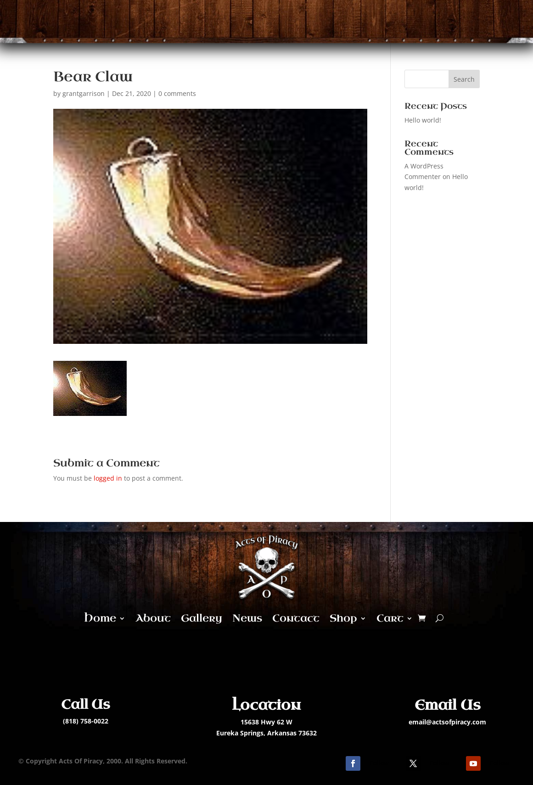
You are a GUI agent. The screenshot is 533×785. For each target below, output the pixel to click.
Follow (379, 762)
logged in (108, 478)
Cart (390, 618)
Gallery (201, 618)
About (153, 618)
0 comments (177, 93)
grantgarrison (83, 93)
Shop (343, 618)
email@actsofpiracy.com (447, 722)
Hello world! (422, 120)
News (247, 618)
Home (100, 618)
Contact (296, 618)
